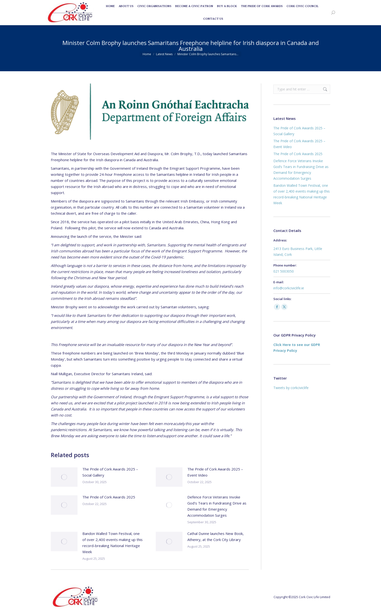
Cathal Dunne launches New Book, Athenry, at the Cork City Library (215, 536)
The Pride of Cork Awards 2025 (108, 497)
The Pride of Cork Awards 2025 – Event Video (215, 472)
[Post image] (64, 477)
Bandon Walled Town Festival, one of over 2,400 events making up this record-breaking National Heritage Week (112, 542)
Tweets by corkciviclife (291, 387)
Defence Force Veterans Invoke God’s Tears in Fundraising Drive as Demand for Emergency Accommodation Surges (216, 506)
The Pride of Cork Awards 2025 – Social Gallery (110, 472)
